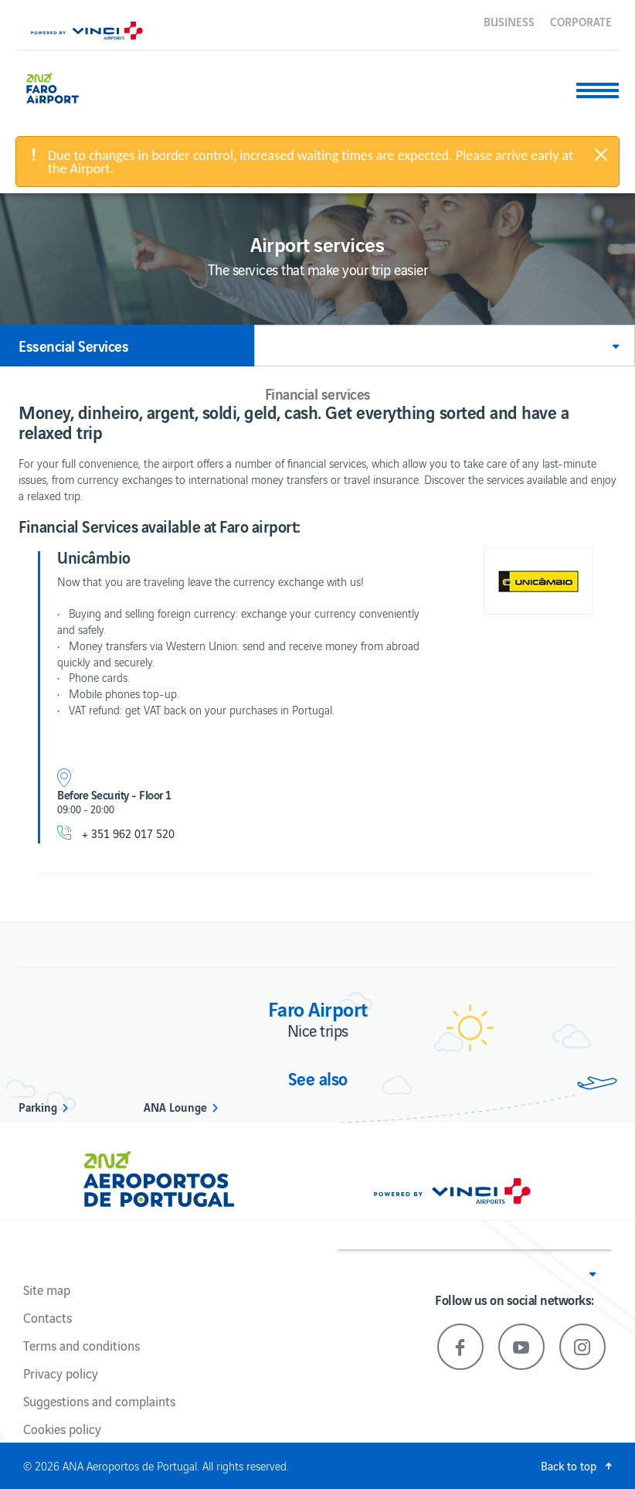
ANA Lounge (175, 1106)
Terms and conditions (81, 1345)
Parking (38, 1106)
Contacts (47, 1317)
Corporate (581, 20)
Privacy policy (60, 1373)
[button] (444, 345)
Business (509, 20)
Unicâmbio (94, 556)
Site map (46, 1289)
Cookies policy (62, 1428)
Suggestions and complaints (99, 1401)
